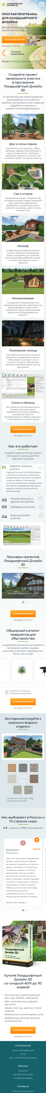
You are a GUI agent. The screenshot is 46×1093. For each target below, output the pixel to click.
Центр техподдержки (23, 1050)
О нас (23, 1054)
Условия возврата (23, 1078)
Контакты (23, 1071)
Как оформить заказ (23, 1074)
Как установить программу (23, 1058)
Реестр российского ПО (26, 61)
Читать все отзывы (16, 902)
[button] (23, 602)
